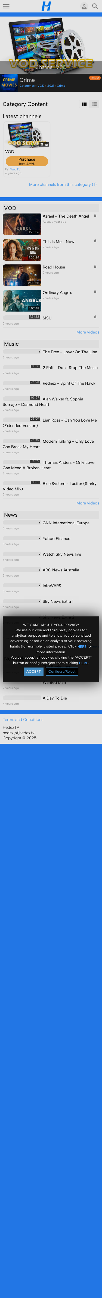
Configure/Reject (62, 671)
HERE (82, 647)
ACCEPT (33, 671)
